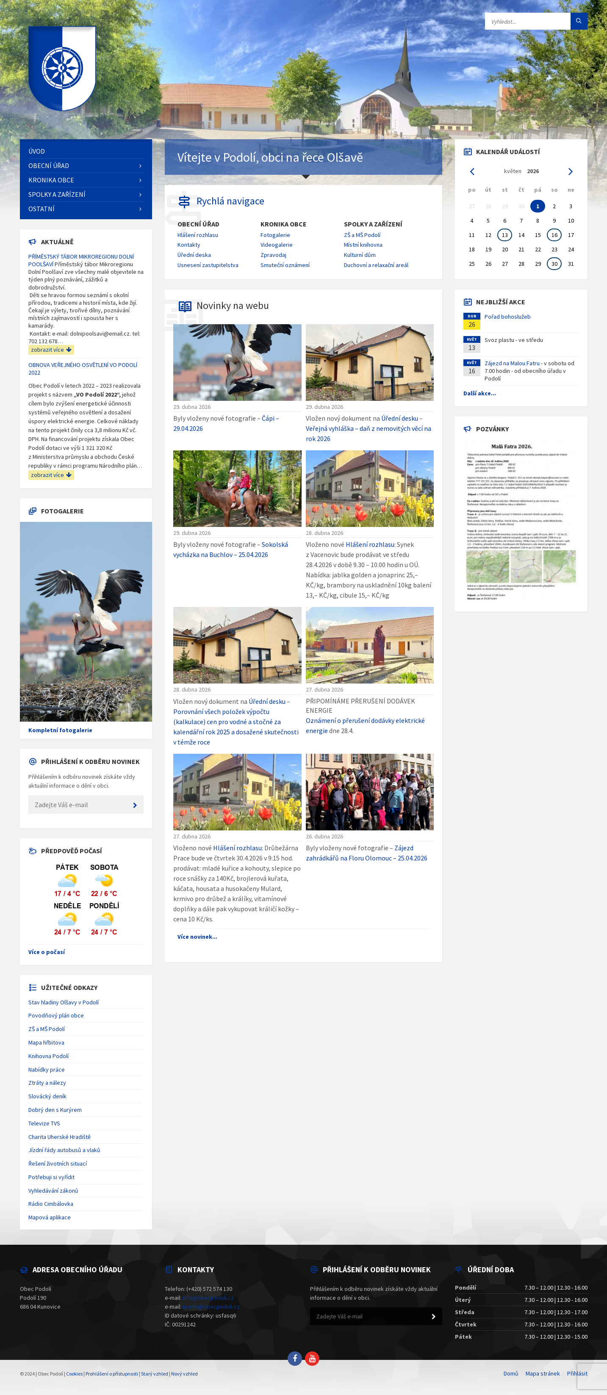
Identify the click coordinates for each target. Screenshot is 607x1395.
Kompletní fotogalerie (60, 730)
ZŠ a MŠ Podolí (362, 235)
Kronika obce (284, 224)
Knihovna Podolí (48, 1056)
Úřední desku (399, 418)
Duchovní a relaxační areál (376, 265)
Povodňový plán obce (56, 1015)
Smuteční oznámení (285, 265)
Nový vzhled (184, 1373)
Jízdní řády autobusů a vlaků (64, 1150)
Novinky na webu (233, 305)
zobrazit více (51, 349)
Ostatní (41, 208)
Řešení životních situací (57, 1163)
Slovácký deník (47, 1096)
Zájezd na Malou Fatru (512, 363)
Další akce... (479, 393)
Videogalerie (277, 244)
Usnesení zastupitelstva (207, 265)
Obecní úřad (198, 224)
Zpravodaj (273, 255)
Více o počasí (46, 952)
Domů (511, 1373)
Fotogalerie (275, 235)
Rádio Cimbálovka (50, 1204)
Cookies (74, 1373)
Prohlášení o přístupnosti (112, 1373)
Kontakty (188, 244)
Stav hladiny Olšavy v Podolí (63, 1002)
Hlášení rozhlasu (197, 235)
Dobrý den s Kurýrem (55, 1110)
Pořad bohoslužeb (508, 316)
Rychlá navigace (230, 200)
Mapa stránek (543, 1373)
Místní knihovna (363, 244)
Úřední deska (194, 255)
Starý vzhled (154, 1373)
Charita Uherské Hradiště (59, 1137)
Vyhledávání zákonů (53, 1190)
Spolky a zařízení (373, 224)
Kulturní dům (360, 255)
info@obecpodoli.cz (208, 1297)
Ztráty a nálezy (47, 1082)
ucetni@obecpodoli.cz (211, 1306)
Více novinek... (197, 936)
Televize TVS (44, 1123)
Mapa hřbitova (46, 1042)
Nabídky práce (46, 1069)
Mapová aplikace (49, 1217)
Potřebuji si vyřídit (51, 1177)
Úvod (36, 151)
